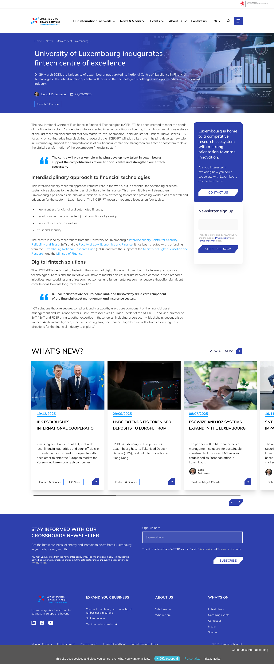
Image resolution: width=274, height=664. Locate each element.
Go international (95, 618)
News (49, 41)
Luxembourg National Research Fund (69, 249)
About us (175, 21)
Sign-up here (151, 528)
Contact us (199, 21)
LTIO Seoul (74, 482)
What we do (163, 609)
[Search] (228, 21)
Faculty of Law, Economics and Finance (106, 244)
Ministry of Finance (69, 253)
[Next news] (239, 502)
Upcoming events (218, 615)
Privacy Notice (38, 562)
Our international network (92, 21)
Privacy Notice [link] (211, 658)
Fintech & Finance (48, 104)
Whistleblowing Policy (144, 644)
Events (155, 21)
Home (38, 41)
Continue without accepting (252, 649)
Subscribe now (218, 249)
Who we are (163, 615)
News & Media (130, 21)
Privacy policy (222, 237)
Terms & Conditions (114, 644)
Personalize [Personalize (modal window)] (193, 658)
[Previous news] (232, 502)
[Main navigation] (238, 21)
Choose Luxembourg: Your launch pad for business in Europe (109, 610)
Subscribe (228, 560)
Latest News (216, 609)
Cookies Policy (66, 644)
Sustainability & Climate (206, 482)
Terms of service (207, 240)
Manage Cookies (41, 644)
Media (212, 626)
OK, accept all (167, 658)
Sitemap (213, 632)
